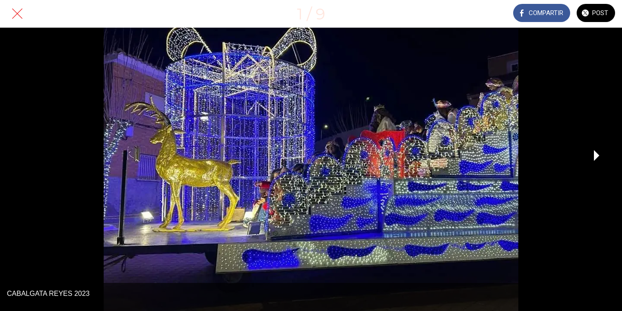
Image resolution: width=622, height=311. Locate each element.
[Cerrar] (17, 14)
